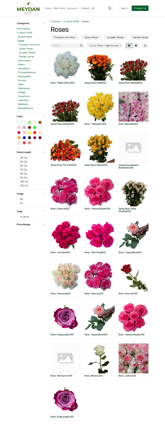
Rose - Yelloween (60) (95, 124)
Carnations (24, 68)
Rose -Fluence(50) (94, 293)
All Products (23, 28)
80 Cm (23, 173)
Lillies (21, 84)
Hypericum (24, 96)
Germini (22, 80)
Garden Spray (26, 56)
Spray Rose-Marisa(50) (96, 165)
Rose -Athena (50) (94, 375)
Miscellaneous (25, 108)
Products (55, 21)
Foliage (21, 92)
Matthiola (23, 104)
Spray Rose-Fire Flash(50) (63, 165)
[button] (110, 8)
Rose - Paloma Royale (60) (98, 208)
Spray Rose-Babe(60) (95, 82)
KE (21, 199)
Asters (21, 64)
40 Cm (23, 157)
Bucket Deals (25, 36)
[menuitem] (48, 8)
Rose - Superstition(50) (96, 334)
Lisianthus (23, 100)
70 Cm (23, 169)
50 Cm (23, 161)
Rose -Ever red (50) (127, 293)
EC (21, 203)
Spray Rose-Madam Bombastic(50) (128, 166)
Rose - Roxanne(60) (61, 293)
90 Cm (23, 177)
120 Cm (24, 185)
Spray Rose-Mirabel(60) (130, 82)
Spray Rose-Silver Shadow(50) (127, 210)
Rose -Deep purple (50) (62, 416)
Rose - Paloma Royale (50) (131, 334)
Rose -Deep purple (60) (62, 334)
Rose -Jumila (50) (127, 375)
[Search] (81, 45)
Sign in (124, 8)
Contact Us (140, 8)
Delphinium (24, 88)
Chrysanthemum (27, 72)
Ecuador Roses (27, 52)
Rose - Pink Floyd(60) (95, 252)
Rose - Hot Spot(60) (60, 252)
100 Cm (24, 181)
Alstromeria (24, 60)
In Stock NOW (24, 32)
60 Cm (23, 165)
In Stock (24, 216)
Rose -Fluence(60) (60, 208)
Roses (21, 40)
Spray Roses (26, 48)
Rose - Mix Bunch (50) (61, 375)
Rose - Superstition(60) (129, 252)
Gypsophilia (24, 76)
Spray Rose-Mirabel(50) (62, 124)
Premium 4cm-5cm (29, 44)
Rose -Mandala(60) (128, 124)
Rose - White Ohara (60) (62, 82)
